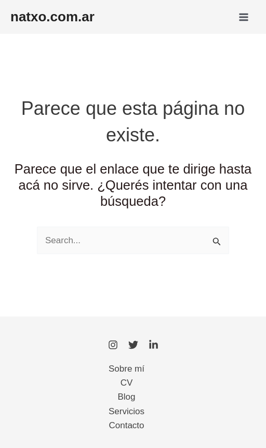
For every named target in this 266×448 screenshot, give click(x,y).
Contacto (126, 425)
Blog (126, 397)
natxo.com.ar (52, 16)
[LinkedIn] (153, 345)
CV (127, 383)
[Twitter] (133, 345)
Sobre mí (126, 369)
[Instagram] (113, 345)
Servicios (126, 411)
